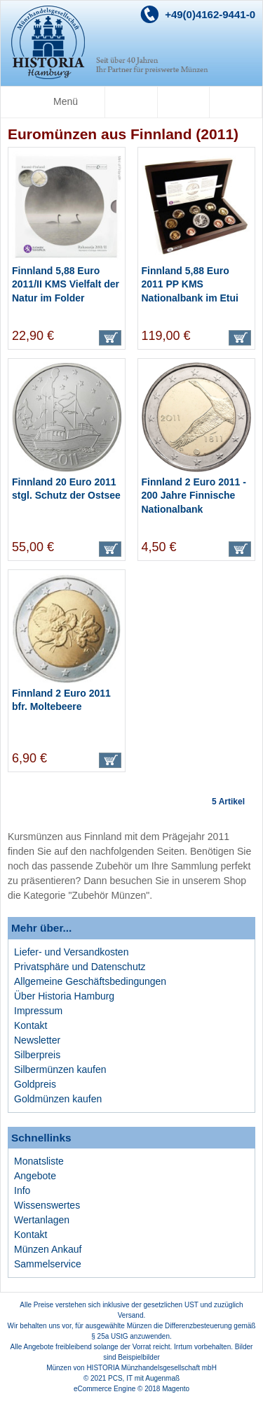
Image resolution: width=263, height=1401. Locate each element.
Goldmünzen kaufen (58, 1098)
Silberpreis (37, 1054)
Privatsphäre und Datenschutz (80, 966)
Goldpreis (35, 1084)
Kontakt (30, 1025)
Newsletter (37, 1040)
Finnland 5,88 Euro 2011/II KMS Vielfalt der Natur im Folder (65, 284)
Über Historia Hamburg (64, 996)
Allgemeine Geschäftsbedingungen (90, 981)
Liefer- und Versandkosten (71, 952)
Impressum (38, 1010)
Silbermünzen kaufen (60, 1069)
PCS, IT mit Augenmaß (144, 1378)
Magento (175, 1389)
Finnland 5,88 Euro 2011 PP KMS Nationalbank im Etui (190, 284)
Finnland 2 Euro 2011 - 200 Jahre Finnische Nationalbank (194, 495)
